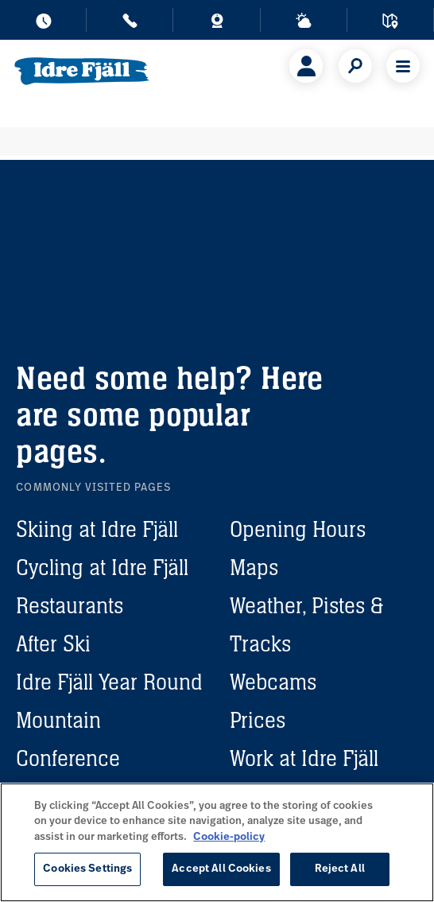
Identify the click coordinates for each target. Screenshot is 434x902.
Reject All (340, 869)
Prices (257, 720)
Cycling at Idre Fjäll (102, 567)
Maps (254, 567)
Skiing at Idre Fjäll (97, 529)
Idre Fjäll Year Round (109, 681)
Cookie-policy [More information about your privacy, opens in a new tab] (229, 837)
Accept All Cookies (221, 869)
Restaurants (69, 605)
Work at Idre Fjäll (304, 758)
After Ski (53, 643)
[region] (217, 842)
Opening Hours (298, 529)
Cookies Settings (87, 869)
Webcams (273, 681)
